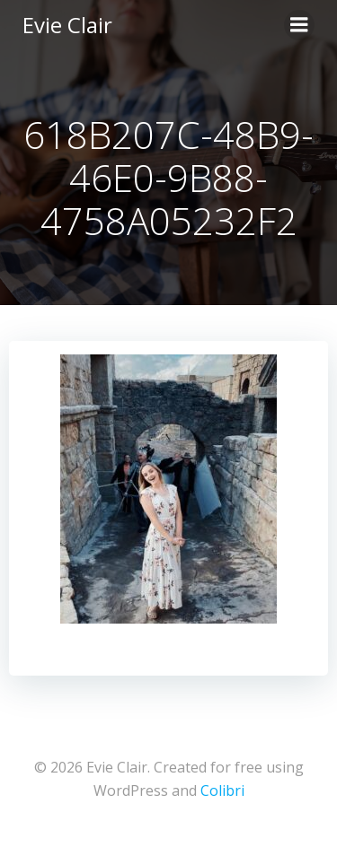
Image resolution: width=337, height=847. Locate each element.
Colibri (222, 790)
